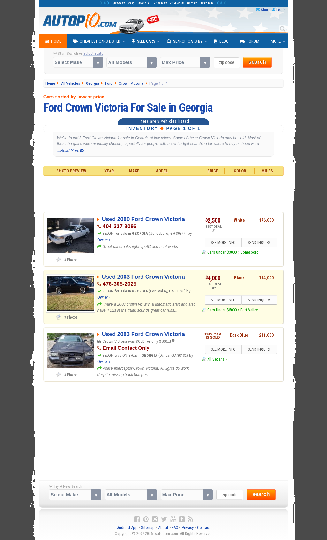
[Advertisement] (163, 193)
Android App (127, 527)
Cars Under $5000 (222, 309)
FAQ (175, 527)
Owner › (103, 239)
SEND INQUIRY (259, 243)
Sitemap (148, 527)
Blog (221, 41)
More (276, 41)
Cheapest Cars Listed (96, 41)
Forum (249, 41)
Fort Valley (249, 309)
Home (53, 41)
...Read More (70, 150)
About (163, 527)
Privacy (188, 527)
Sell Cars (143, 41)
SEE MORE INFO (223, 243)
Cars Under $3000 (222, 252)
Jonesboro (249, 252)
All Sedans (215, 359)
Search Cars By (184, 41)
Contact (203, 527)
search (257, 62)
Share (265, 9)
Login (280, 9)
